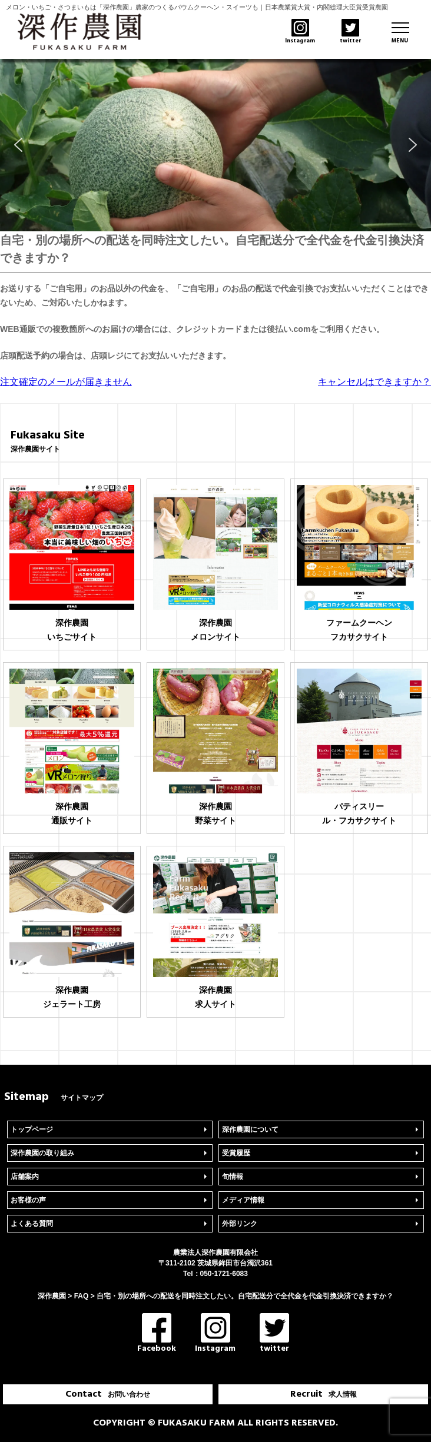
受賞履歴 (236, 1153)
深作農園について (250, 1129)
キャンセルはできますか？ (374, 382)
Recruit (323, 1394)
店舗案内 (25, 1176)
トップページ (32, 1129)
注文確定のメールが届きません (66, 382)
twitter (274, 1334)
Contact (107, 1394)
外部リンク (239, 1224)
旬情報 (232, 1176)
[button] (18, 144)
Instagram (215, 1334)
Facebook (156, 1334)
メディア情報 (243, 1200)
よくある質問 (32, 1224)
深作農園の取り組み (42, 1153)
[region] (215, 145)
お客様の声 (28, 1200)
